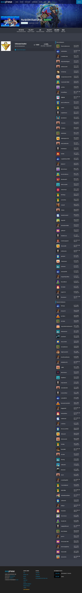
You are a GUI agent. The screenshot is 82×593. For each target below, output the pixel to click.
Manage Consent (27, 583)
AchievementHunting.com (41, 578)
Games (16, 1)
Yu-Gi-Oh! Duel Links (31, 19)
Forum (36, 23)
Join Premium (26, 589)
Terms (24, 587)
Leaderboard (34, 1)
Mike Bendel (12, 576)
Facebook (38, 576)
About (24, 578)
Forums (21, 1)
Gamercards (27, 1)
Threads (37, 572)
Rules (24, 576)
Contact (25, 580)
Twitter (37, 574)
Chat (45, 1)
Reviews (40, 1)
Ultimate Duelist (20, 44)
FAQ (24, 572)
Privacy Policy (26, 585)
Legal (24, 582)
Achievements (24, 23)
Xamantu (11, 577)
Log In (79, 1)
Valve (17, 579)
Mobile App (25, 574)
